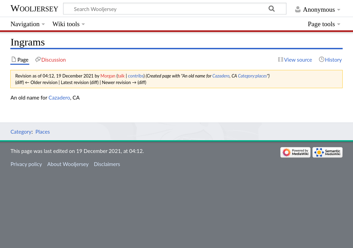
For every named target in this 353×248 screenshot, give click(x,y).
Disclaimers (107, 164)
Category (20, 131)
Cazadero (221, 76)
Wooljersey (34, 8)
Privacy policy (26, 164)
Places (43, 131)
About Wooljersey (68, 164)
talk (121, 76)
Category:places (252, 76)
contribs (135, 76)
